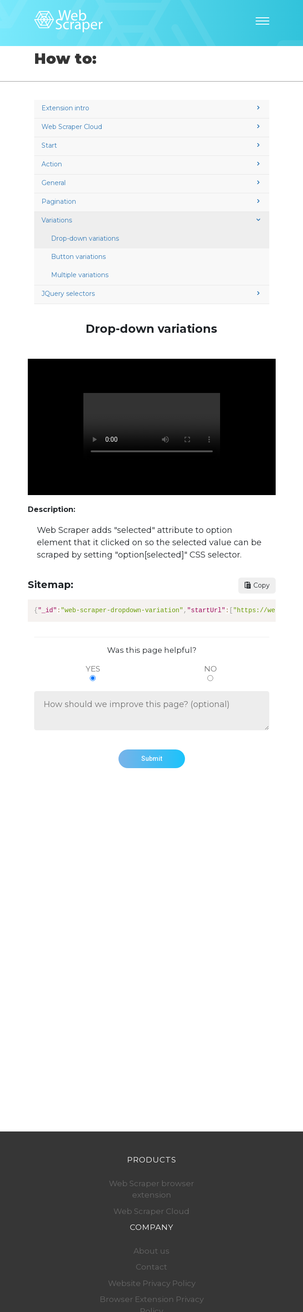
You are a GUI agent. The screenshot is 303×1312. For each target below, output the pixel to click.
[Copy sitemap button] (257, 586)
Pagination (151, 201)
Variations (151, 220)
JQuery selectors (151, 293)
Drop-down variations (85, 238)
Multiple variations (79, 275)
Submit (151, 758)
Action (151, 164)
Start (151, 145)
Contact (151, 1266)
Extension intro (151, 108)
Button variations (78, 257)
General (151, 183)
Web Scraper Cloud (151, 127)
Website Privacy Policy (151, 1283)
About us (151, 1250)
